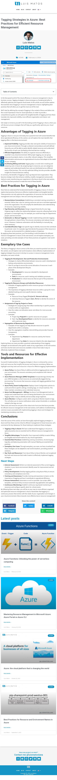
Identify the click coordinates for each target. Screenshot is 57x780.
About (34, 9)
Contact (28, 9)
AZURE (21, 57)
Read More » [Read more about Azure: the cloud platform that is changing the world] (7, 673)
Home (18, 9)
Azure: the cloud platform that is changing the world (26, 668)
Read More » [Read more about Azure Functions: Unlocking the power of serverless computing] (7, 566)
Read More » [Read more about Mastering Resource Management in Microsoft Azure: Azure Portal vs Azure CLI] (7, 622)
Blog (22, 9)
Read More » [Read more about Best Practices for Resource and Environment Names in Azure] (7, 727)
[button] (53, 91)
